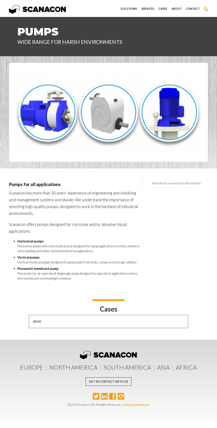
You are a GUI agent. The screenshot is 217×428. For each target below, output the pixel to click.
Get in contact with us (108, 381)
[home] (37, 8)
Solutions (129, 8)
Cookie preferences (135, 404)
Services (147, 8)
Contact (193, 8)
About (176, 8)
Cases (163, 8)
